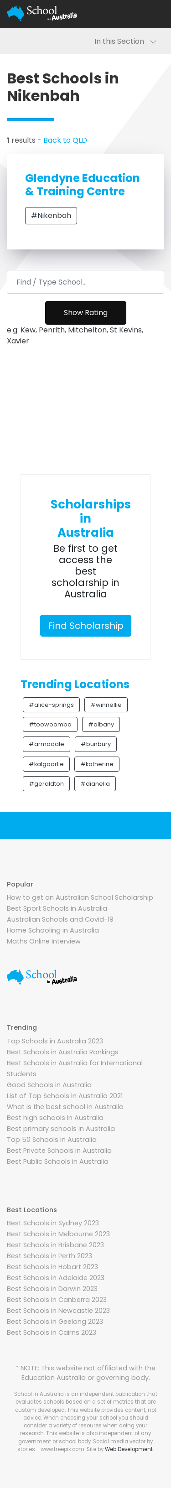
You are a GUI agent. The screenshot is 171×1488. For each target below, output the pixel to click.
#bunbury (96, 744)
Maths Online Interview (44, 941)
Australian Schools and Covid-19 (60, 919)
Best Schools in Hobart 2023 (52, 1266)
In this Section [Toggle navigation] (125, 41)
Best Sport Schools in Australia (57, 908)
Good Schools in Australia (49, 1084)
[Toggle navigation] (153, 13)
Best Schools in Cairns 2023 (51, 1332)
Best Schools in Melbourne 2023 (58, 1234)
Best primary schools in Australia (61, 1128)
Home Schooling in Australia (53, 930)
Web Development (129, 1449)
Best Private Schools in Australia (59, 1150)
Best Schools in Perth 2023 (49, 1255)
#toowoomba (50, 724)
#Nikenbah (51, 215)
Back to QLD (65, 140)
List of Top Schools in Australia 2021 (65, 1095)
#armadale (46, 744)
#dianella (95, 784)
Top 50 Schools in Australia (52, 1139)
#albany (101, 724)
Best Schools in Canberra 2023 (57, 1299)
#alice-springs (51, 705)
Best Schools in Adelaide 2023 (55, 1277)
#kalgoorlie (46, 764)
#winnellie (106, 705)
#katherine (97, 764)
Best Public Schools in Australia (58, 1161)
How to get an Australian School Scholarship (80, 897)
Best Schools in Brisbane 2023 (55, 1245)
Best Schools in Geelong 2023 (55, 1321)
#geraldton (46, 784)
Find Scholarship (86, 625)
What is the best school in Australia (65, 1106)
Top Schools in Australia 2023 (55, 1041)
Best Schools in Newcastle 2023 (58, 1310)
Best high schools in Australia (55, 1117)
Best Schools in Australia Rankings (63, 1052)
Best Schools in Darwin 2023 (52, 1288)
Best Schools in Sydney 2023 (53, 1223)
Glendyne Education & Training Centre (82, 185)
